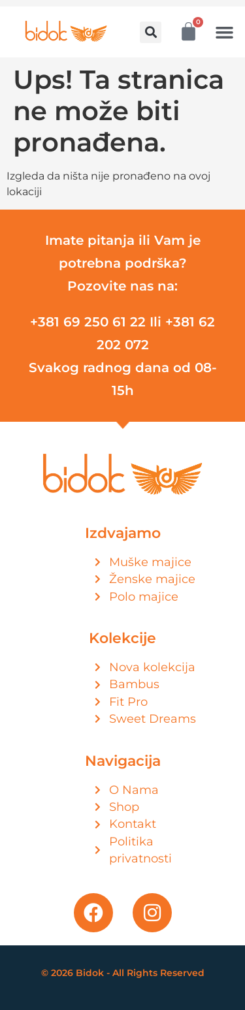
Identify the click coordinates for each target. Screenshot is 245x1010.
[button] (150, 32)
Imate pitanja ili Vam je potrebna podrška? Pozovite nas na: (123, 263)
